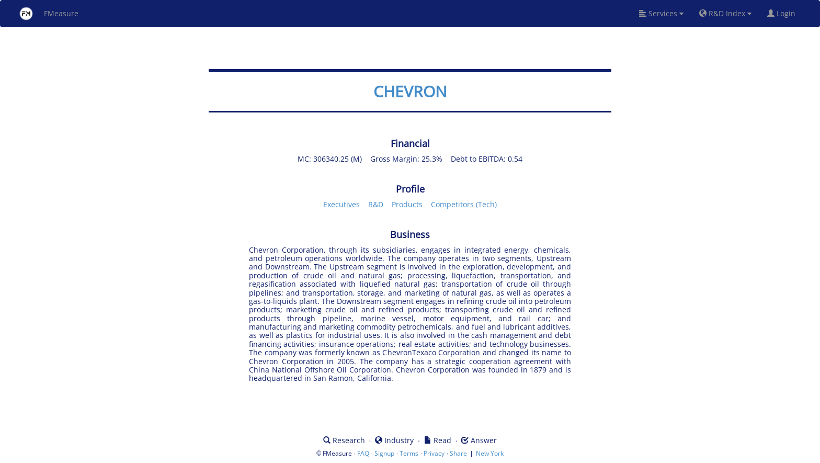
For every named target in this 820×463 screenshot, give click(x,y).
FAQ (363, 453)
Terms (409, 453)
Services (661, 13)
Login (785, 13)
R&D (375, 204)
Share (458, 453)
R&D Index (725, 13)
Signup (384, 453)
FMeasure (48, 13)
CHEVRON (410, 91)
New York (490, 453)
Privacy (434, 453)
